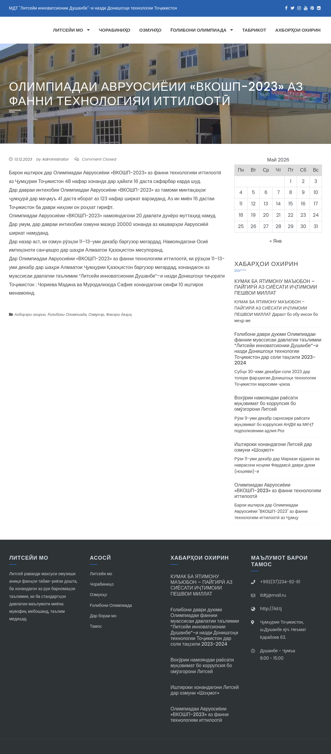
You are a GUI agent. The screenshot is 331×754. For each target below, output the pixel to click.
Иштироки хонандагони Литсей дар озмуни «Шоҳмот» (273, 447)
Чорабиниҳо (114, 30)
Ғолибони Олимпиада (198, 30)
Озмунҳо (150, 30)
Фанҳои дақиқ (119, 314)
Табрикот (254, 30)
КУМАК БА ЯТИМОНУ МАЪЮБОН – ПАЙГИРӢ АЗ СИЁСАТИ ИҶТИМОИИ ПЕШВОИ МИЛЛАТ (275, 287)
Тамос (96, 626)
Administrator (55, 159)
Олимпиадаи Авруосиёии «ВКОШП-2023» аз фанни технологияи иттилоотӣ (277, 490)
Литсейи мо (68, 30)
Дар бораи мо (103, 616)
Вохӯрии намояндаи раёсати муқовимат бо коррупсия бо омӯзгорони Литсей (266, 403)
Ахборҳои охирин (298, 30)
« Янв (276, 241)
